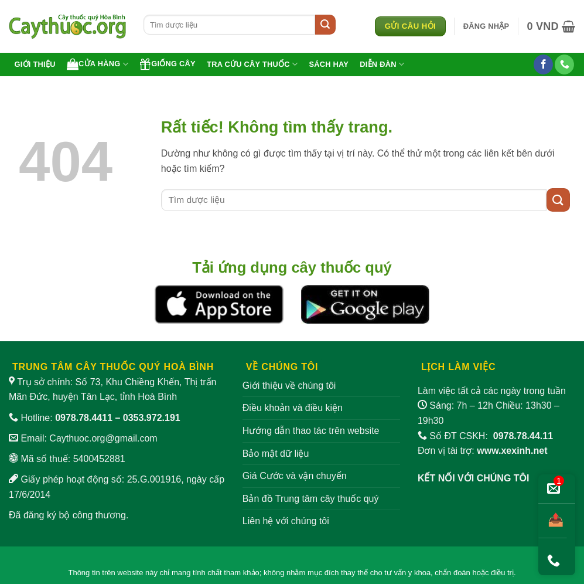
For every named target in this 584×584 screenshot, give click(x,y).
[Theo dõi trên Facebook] (543, 64)
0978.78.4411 (83, 418)
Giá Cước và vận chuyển (295, 476)
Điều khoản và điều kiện (293, 408)
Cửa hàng (97, 64)
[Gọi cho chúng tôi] (564, 64)
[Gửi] (325, 25)
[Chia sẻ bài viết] (552, 521)
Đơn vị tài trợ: (483, 451)
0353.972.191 (151, 418)
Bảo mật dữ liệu (276, 454)
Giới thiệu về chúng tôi (289, 386)
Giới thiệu (35, 64)
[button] (486, 26)
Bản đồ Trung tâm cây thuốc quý (311, 499)
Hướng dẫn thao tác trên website (311, 431)
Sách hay (329, 64)
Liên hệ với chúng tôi (286, 521)
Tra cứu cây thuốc (252, 64)
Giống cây (167, 64)
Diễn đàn (382, 64)
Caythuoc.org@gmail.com (103, 438)
